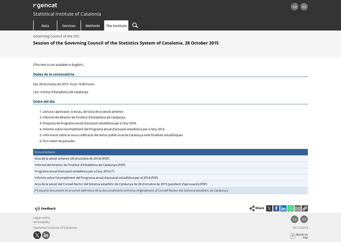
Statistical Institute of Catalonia (67, 14)
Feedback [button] (45, 209)
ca (295, 6)
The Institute (116, 25)
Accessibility (41, 222)
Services (69, 25)
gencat (88, 7)
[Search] (168, 25)
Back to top (302, 236)
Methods (92, 25)
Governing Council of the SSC (56, 36)
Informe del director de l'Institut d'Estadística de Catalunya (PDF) (80, 165)
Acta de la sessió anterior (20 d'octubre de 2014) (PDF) (72, 158)
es (304, 6)
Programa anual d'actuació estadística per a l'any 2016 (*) (74, 171)
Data (45, 25)
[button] (305, 208)
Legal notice (41, 217)
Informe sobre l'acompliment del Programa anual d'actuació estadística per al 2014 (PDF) (96, 177)
